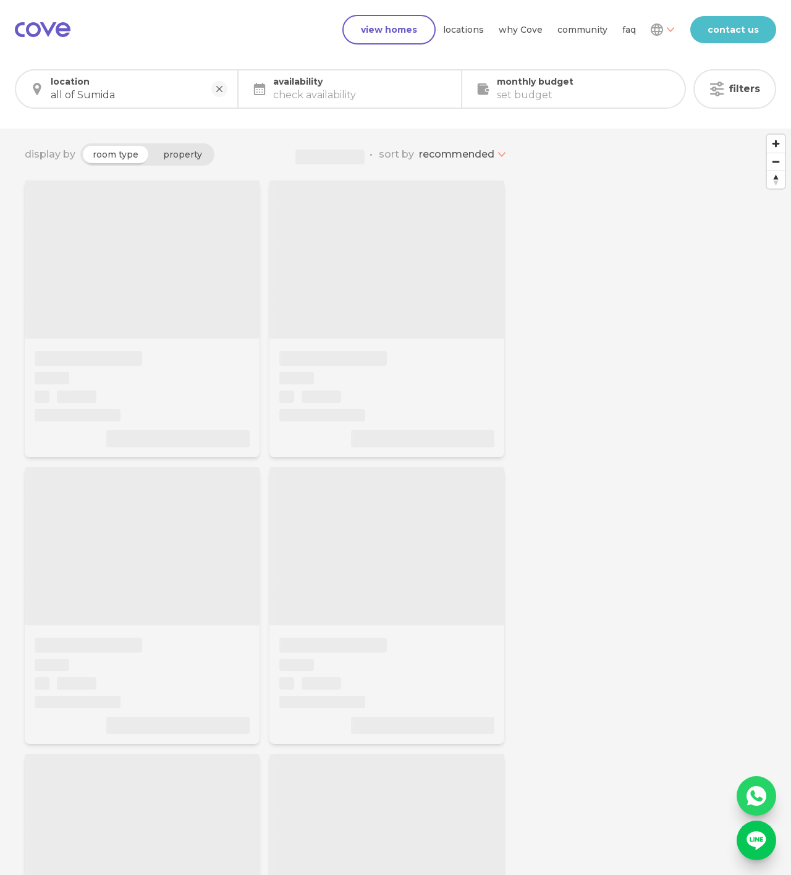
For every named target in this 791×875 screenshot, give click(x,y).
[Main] (42, 29)
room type (115, 154)
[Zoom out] (776, 162)
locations (463, 29)
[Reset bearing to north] (776, 179)
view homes (389, 29)
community (582, 29)
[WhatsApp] (756, 796)
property (182, 154)
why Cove (521, 29)
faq (629, 29)
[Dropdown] (661, 29)
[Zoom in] (776, 144)
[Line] (756, 840)
